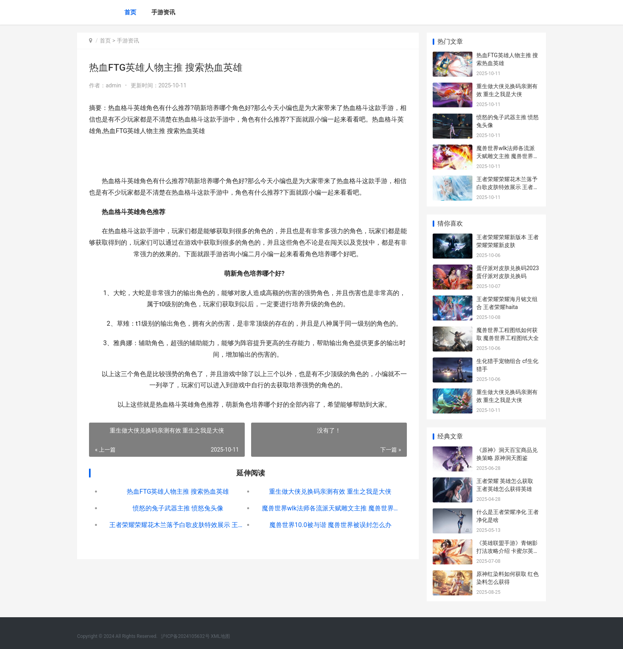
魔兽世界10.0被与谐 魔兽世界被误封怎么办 (330, 525)
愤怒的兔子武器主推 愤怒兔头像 (178, 508)
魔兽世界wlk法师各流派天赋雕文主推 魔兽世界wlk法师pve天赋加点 (330, 508)
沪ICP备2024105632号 (185, 636)
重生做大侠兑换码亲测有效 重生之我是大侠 (330, 491)
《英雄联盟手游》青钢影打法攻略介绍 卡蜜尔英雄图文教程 (507, 551)
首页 (130, 12)
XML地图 (220, 636)
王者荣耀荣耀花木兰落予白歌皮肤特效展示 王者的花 (177, 525)
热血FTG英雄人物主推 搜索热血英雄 (178, 491)
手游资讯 (163, 12)
